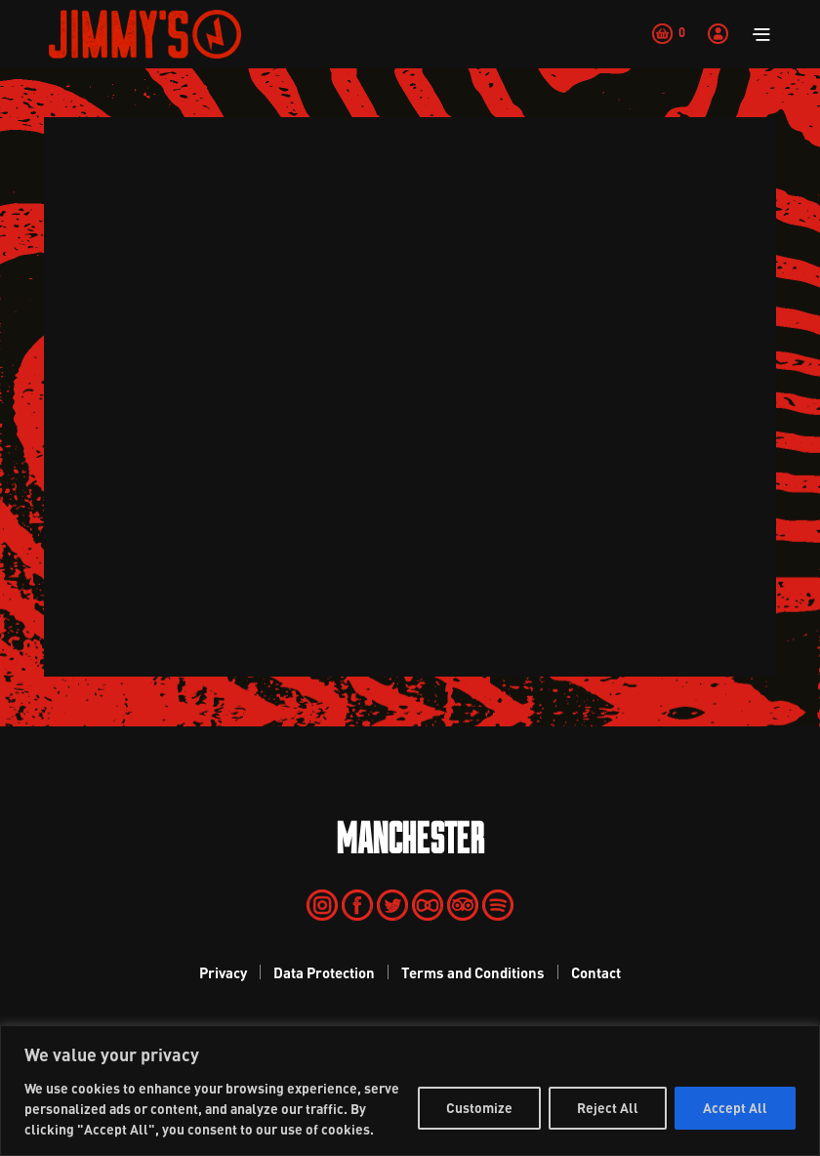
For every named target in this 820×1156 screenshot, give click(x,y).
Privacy (223, 972)
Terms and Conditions (473, 972)
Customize (479, 1107)
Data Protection (324, 972)
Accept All (735, 1107)
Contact (596, 972)
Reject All (607, 1107)
